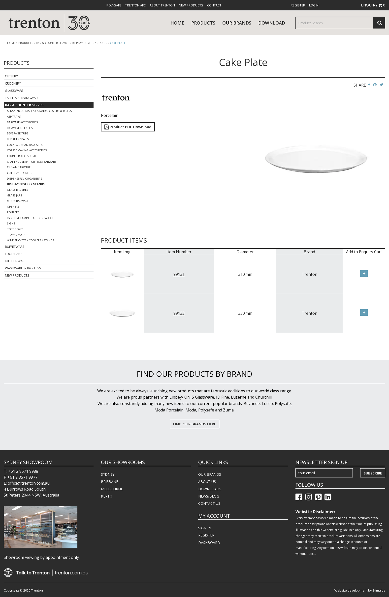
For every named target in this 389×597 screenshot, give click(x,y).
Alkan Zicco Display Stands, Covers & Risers (39, 111)
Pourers (13, 212)
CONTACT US (209, 503)
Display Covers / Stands (89, 42)
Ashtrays (14, 116)
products (203, 23)
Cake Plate (118, 42)
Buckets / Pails (18, 139)
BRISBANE (109, 481)
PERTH (106, 496)
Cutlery (11, 76)
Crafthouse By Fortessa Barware (31, 161)
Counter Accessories (22, 156)
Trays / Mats (16, 235)
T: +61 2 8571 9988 (21, 471)
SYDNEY (107, 474)
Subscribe (373, 473)
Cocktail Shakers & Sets (24, 145)
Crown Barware (19, 167)
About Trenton (162, 5)
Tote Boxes (15, 229)
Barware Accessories (22, 122)
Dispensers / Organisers (24, 178)
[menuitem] (113, 5)
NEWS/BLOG (208, 496)
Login (314, 5)
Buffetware (14, 246)
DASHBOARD (209, 542)
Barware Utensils (20, 128)
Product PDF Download (127, 126)
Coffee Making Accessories (27, 150)
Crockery (13, 83)
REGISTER (206, 535)
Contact (214, 5)
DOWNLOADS (209, 489)
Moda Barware (18, 201)
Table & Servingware (22, 97)
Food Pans (14, 253)
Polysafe (113, 5)
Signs (11, 223)
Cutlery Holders (19, 173)
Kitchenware (15, 261)
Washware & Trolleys (23, 268)
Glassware (14, 90)
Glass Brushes (17, 189)
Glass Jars (14, 195)
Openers (13, 206)
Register (298, 5)
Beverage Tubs (17, 133)
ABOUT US (207, 481)
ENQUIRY (373, 4)
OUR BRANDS (209, 474)
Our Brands (236, 23)
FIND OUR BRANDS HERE (194, 423)
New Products (191, 5)
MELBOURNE (112, 489)
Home (177, 23)
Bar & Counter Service (52, 42)
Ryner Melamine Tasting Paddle (30, 218)
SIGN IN (204, 528)
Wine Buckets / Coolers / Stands (30, 240)
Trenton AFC (135, 5)
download (271, 23)
